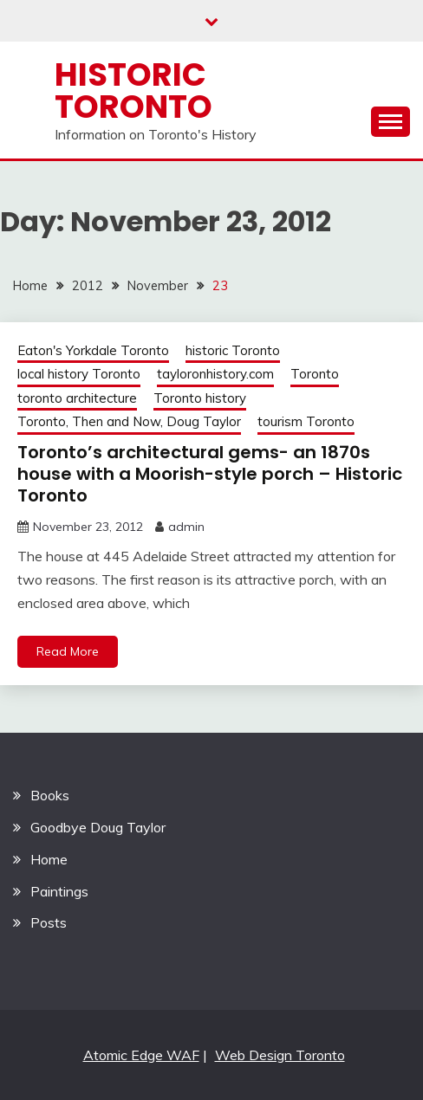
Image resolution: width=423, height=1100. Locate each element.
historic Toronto (232, 350)
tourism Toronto (306, 421)
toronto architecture (77, 398)
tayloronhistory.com (215, 374)
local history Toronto (78, 374)
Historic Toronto (133, 90)
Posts (48, 922)
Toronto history (199, 398)
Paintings (59, 891)
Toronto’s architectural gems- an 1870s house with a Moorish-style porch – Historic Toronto (209, 474)
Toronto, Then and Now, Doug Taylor (129, 421)
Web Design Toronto (280, 1055)
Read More (67, 651)
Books (49, 795)
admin (186, 526)
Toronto (314, 374)
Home (49, 859)
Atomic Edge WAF (141, 1055)
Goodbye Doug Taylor (98, 827)
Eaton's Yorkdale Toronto (93, 350)
